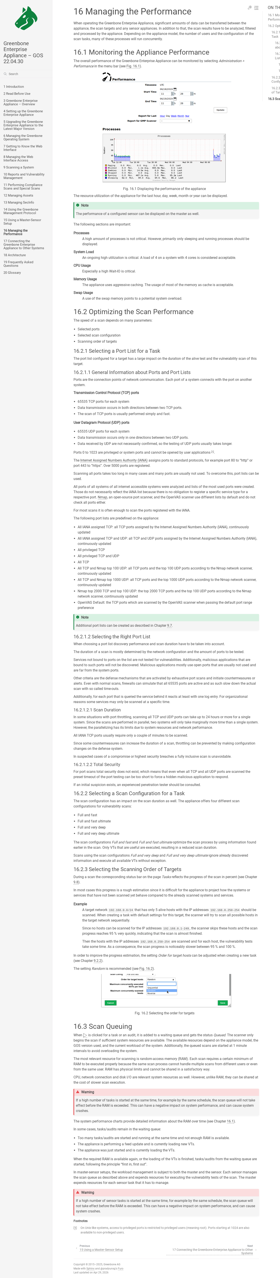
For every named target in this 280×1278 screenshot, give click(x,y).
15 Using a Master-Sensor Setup (22, 222)
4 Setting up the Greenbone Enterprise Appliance (23, 113)
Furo (120, 1268)
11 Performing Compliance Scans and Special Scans (23, 186)
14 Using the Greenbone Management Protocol (21, 211)
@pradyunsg (108, 1268)
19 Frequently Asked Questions (18, 264)
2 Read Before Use (17, 94)
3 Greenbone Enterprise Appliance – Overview (21, 102)
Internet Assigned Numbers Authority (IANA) (114, 460)
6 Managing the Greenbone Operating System (23, 137)
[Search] (26, 74)
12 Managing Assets (18, 195)
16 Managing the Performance (16, 232)
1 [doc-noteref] (212, 451)
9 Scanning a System (19, 167)
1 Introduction (14, 87)
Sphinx (90, 1268)
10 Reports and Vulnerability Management (24, 176)
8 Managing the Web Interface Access (18, 158)
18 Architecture (15, 255)
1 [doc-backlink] (75, 1228)
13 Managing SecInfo (19, 202)
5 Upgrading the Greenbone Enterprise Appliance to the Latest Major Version (23, 125)
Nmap (102, 497)
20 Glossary (12, 273)
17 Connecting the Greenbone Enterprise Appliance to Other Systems (24, 244)
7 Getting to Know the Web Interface (23, 148)
